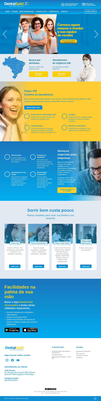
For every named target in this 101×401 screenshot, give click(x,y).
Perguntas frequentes (83, 351)
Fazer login (90, 11)
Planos (14, 11)
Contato (64, 11)
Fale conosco (80, 353)
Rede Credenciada (26, 11)
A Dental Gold (41, 11)
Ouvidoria (79, 357)
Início (8, 11)
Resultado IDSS (57, 355)
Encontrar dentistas (38, 74)
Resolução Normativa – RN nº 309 (61, 357)
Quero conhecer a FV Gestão (67, 190)
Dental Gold (17, 4)
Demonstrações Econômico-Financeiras (61, 351)
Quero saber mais (33, 107)
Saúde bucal (54, 11)
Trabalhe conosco (82, 355)
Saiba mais (14, 266)
